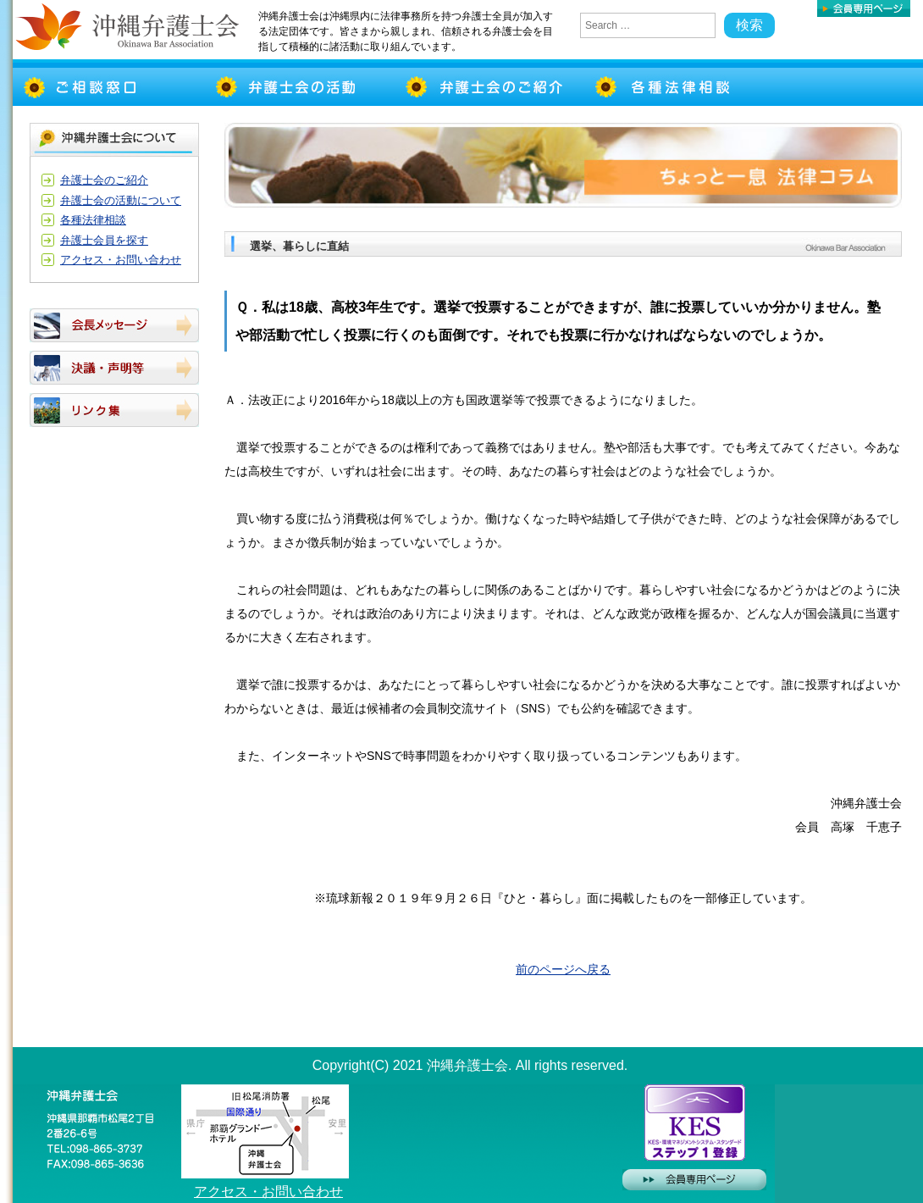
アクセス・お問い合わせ (120, 259)
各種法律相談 (93, 219)
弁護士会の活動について (120, 200)
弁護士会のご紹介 (104, 180)
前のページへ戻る (563, 969)
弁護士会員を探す (104, 240)
